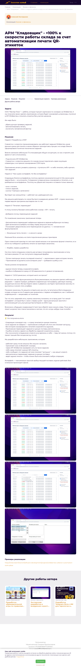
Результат (22, 99)
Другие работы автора (12, 101)
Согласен (40, 661)
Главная (7, 7)
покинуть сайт (40, 665)
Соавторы (30, 99)
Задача (7, 99)
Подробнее (20, 657)
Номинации (44, 2)
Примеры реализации (58, 99)
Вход (71, 2)
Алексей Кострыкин (17, 17)
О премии (34, 2)
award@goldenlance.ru (43, 649)
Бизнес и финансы (29, 7)
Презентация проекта (42, 99)
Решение (14, 99)
